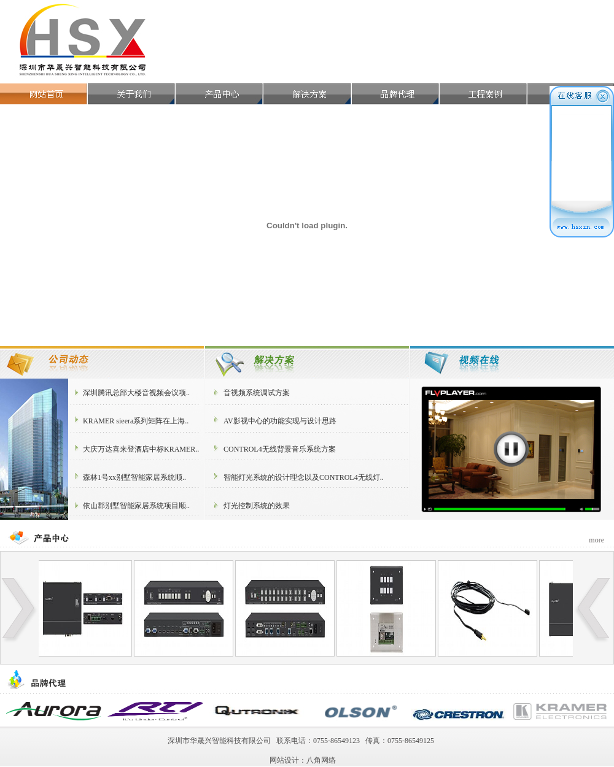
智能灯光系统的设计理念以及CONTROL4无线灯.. (303, 477)
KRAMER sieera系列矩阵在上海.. (135, 421)
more (596, 540)
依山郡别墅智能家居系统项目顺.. (136, 505)
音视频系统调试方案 (256, 392)
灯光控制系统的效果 (256, 505)
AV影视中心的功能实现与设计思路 (279, 421)
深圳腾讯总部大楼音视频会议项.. (136, 392)
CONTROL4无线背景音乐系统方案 (279, 449)
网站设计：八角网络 (303, 760)
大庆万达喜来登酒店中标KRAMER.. (141, 449)
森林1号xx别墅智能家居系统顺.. (134, 477)
